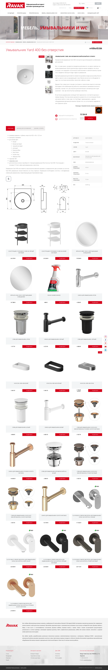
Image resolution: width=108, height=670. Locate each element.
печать (88, 42)
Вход (70, 7)
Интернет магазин (10, 42)
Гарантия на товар (35, 656)
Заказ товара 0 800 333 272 (59, 3)
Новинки (8, 658)
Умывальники (18, 42)
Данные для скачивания (24, 128)
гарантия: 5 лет (13, 161)
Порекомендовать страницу (13, 667)
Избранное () (62, 7)
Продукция (8, 656)
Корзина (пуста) (79, 7)
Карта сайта (23, 667)
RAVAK (15, 5)
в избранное (98, 42)
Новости (57, 656)
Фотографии (58, 658)
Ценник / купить (39, 128)
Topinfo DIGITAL (98, 667)
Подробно (29, 258)
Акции (7, 660)
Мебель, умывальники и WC (29, 42)
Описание (10, 128)
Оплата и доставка (35, 658)
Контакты (57, 653)
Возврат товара (35, 653)
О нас (7, 653)
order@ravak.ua (87, 660)
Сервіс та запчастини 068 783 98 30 (61, 4)
